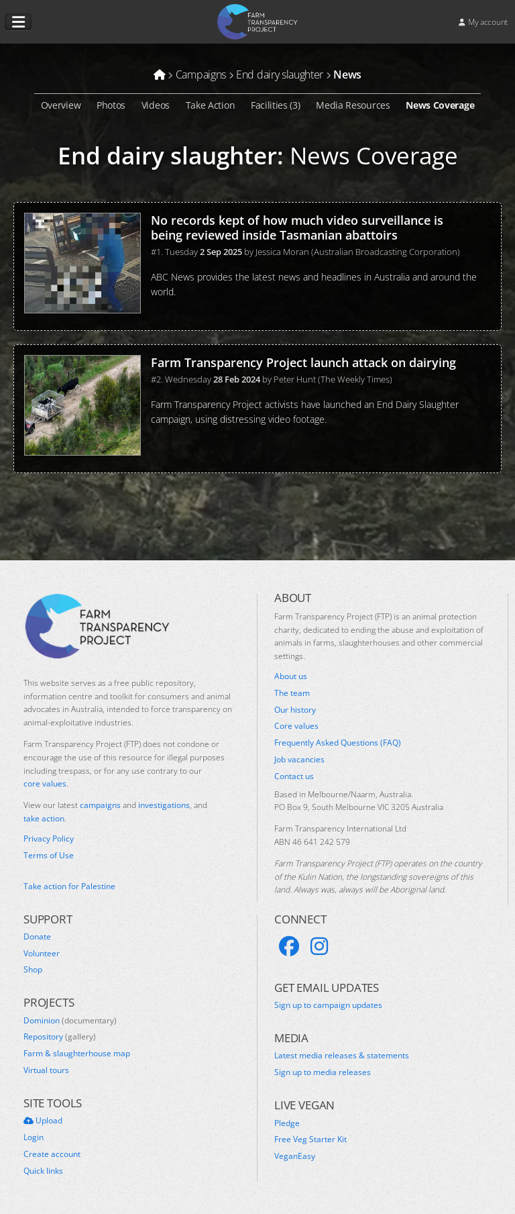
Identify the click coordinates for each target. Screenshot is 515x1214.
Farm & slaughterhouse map (76, 1053)
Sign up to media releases (322, 1072)
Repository (59, 1036)
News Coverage (440, 105)
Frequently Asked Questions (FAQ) (337, 743)
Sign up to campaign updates (328, 1005)
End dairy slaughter (167, 155)
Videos (155, 105)
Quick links (43, 1171)
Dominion (70, 1020)
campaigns (100, 805)
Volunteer (41, 953)
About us (290, 676)
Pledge (287, 1123)
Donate (37, 936)
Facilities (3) (275, 105)
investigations (164, 805)
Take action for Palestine (69, 886)
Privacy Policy (48, 838)
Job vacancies (299, 759)
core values (44, 783)
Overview (61, 105)
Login (33, 1137)
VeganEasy (294, 1156)
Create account (51, 1154)
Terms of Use (48, 855)
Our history (295, 710)
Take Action (210, 105)
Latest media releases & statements (341, 1055)
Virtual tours (46, 1070)
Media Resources (353, 105)
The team (292, 693)
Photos (111, 105)
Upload (42, 1120)
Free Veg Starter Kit (310, 1139)
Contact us (294, 776)
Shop (32, 969)
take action (43, 818)
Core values (296, 726)
